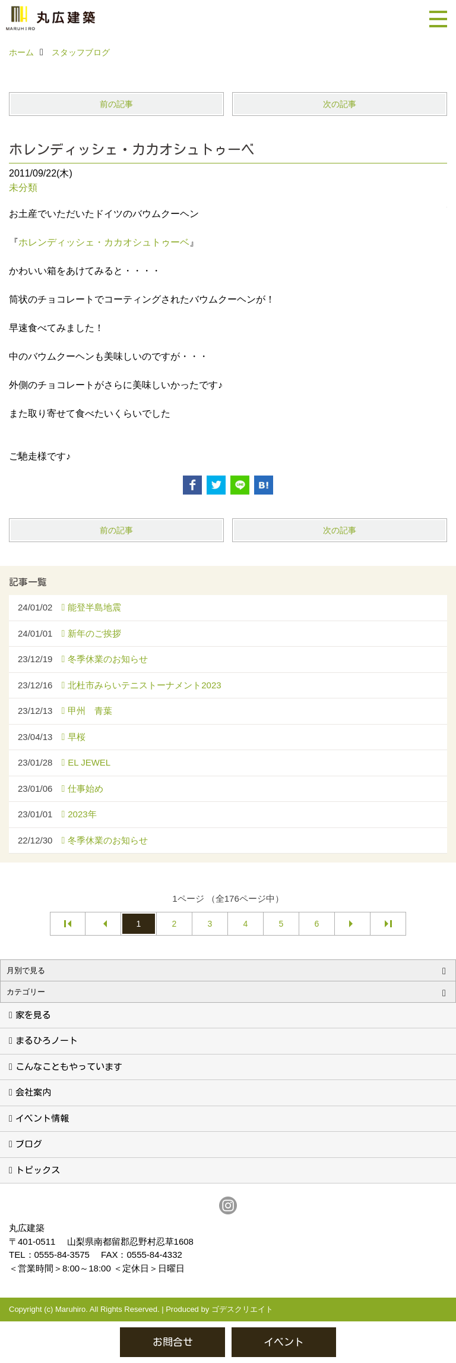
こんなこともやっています (68, 1066)
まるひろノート (46, 1040)
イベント (284, 1342)
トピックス (37, 1170)
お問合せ (173, 1342)
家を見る (33, 1015)
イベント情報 (42, 1118)
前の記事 (116, 104)
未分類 (23, 187)
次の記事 (339, 104)
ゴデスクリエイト (242, 1309)
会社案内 (33, 1092)
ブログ (28, 1143)
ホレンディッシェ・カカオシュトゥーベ (103, 242)
